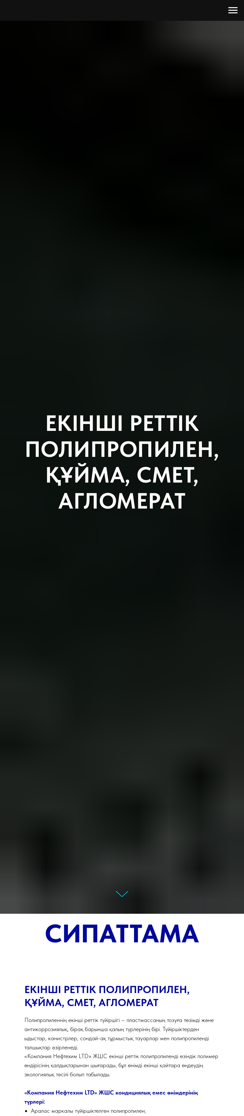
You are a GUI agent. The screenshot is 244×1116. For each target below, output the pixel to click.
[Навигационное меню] (232, 10)
